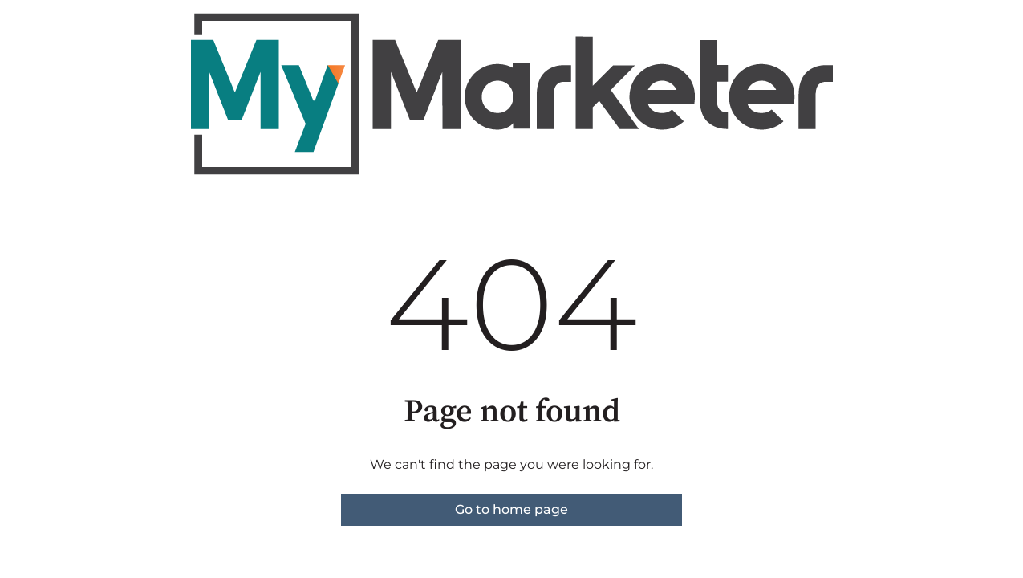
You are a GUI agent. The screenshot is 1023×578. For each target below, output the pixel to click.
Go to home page (511, 509)
